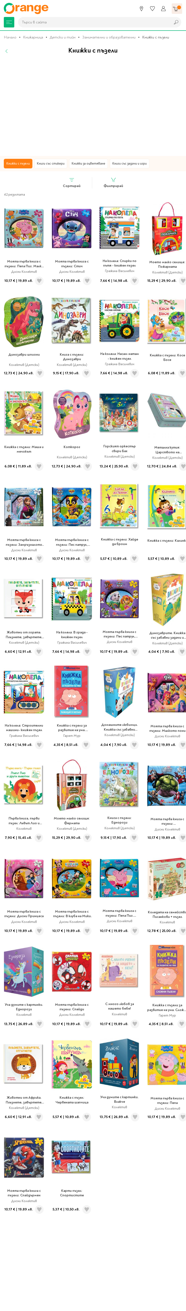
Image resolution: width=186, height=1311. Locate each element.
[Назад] (7, 51)
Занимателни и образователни (109, 37)
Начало (10, 37)
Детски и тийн (62, 37)
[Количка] (177, 8)
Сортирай (71, 182)
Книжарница (33, 37)
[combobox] (93, 22)
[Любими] (152, 8)
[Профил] (163, 8)
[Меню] (9, 22)
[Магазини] (141, 8)
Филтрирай (113, 182)
